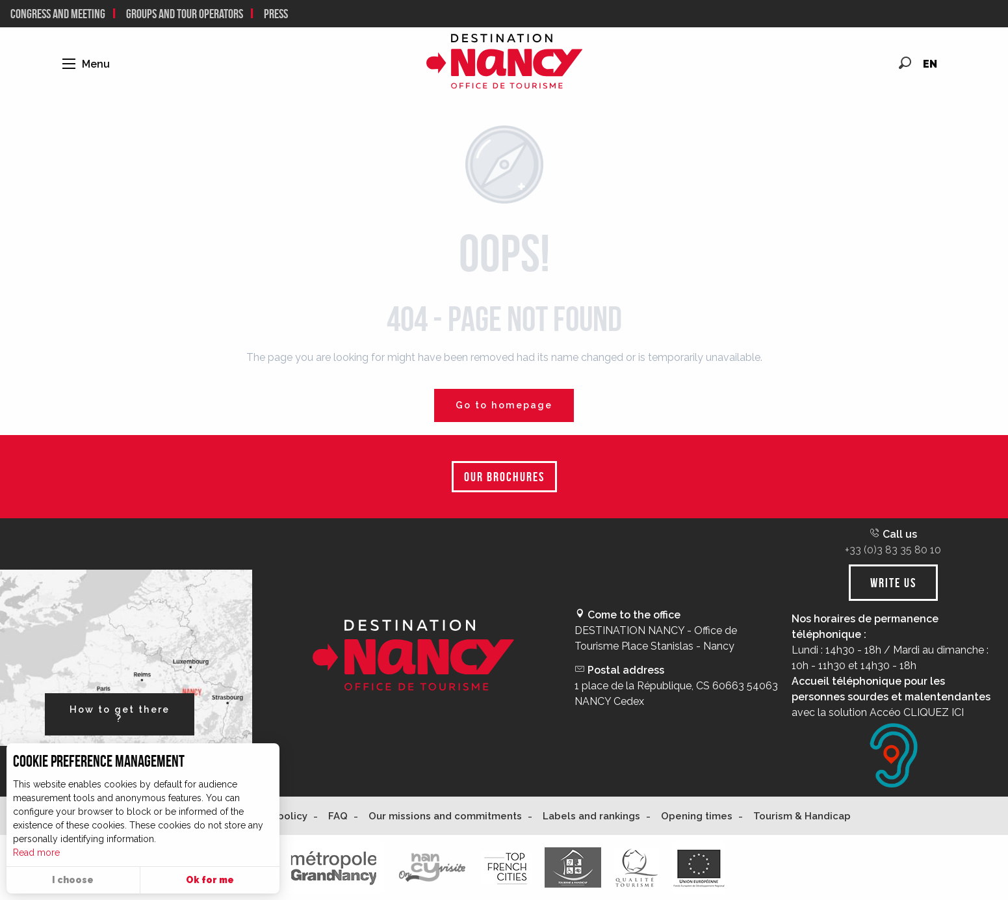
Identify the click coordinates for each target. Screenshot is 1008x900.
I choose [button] (73, 880)
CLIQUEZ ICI (933, 712)
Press (276, 14)
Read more (36, 852)
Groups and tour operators (184, 14)
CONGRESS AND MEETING (57, 14)
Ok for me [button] (210, 880)
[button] (905, 62)
